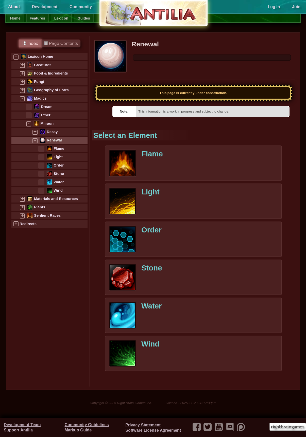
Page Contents (61, 43)
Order (59, 165)
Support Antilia (18, 430)
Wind (58, 190)
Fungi (39, 82)
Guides (83, 18)
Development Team (22, 425)
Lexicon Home (40, 56)
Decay (52, 132)
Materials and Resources (56, 199)
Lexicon (61, 18)
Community (81, 7)
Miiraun (47, 123)
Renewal (54, 140)
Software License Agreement (153, 430)
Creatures (42, 65)
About (14, 7)
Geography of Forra (51, 90)
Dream (47, 107)
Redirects (28, 224)
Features (37, 18)
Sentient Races (47, 215)
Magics (40, 98)
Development (44, 7)
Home (15, 18)
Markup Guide (78, 430)
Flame (59, 149)
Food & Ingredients (51, 73)
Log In (274, 7)
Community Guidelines (87, 425)
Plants (39, 207)
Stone (59, 174)
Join (296, 7)
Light (58, 157)
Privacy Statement (143, 425)
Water (59, 182)
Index (30, 43)
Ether (45, 115)
